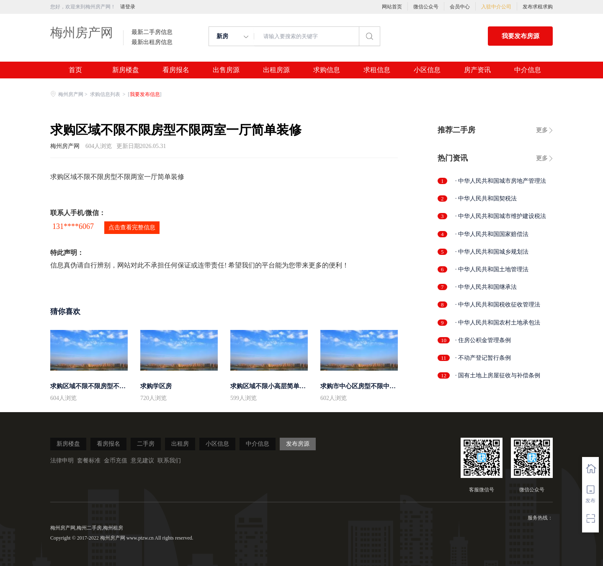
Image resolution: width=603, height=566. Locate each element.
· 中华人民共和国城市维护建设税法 (500, 216)
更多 (542, 130)
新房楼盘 (125, 70)
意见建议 (142, 460)
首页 (75, 70)
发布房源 (297, 444)
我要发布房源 (520, 36)
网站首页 (392, 7)
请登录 (127, 7)
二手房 (146, 444)
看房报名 (176, 70)
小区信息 (427, 70)
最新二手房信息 (152, 32)
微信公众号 (425, 7)
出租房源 (276, 70)
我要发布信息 (145, 94)
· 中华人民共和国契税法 (486, 198)
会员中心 (460, 7)
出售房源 (226, 70)
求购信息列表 (105, 94)
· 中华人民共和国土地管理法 (491, 269)
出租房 (180, 444)
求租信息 (377, 70)
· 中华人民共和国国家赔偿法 (491, 234)
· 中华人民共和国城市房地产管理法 (500, 181)
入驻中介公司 (496, 7)
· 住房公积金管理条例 (483, 340)
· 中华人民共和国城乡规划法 (491, 252)
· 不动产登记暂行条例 (483, 358)
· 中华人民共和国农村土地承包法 (497, 322)
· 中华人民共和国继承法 (486, 287)
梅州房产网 (81, 32)
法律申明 (62, 460)
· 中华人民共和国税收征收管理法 (497, 304)
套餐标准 (88, 460)
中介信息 (527, 70)
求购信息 (327, 70)
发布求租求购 (538, 7)
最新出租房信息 (152, 42)
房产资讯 (477, 70)
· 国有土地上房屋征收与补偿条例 (497, 375)
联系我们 (169, 460)
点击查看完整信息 (131, 227)
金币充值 (115, 460)
